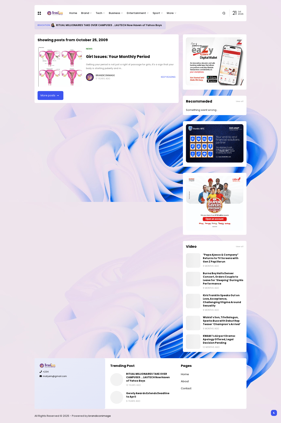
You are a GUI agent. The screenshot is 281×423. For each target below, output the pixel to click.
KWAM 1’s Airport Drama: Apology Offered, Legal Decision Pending (219, 339)
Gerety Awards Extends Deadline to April (147, 395)
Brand (85, 13)
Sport (156, 13)
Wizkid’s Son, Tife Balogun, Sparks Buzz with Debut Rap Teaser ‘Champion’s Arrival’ (222, 321)
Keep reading (168, 77)
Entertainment (136, 13)
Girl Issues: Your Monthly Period (118, 56)
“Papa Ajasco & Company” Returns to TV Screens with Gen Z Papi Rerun (220, 258)
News (89, 48)
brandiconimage (99, 416)
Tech (99, 13)
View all (239, 101)
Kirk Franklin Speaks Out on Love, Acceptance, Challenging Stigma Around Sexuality (222, 300)
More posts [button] (48, 95)
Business (114, 13)
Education (44, 25)
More (170, 13)
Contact (186, 388)
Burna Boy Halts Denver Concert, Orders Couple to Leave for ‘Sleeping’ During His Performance (223, 278)
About (185, 381)
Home (73, 13)
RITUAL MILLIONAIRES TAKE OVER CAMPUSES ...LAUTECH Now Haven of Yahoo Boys (109, 25)
